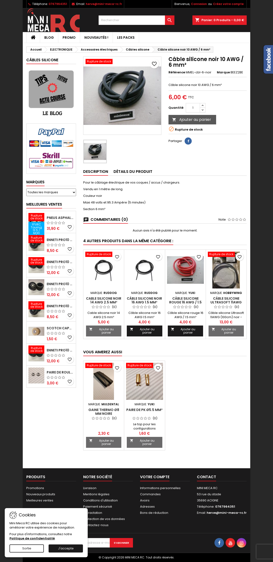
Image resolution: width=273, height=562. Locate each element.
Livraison (89, 488)
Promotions (35, 488)
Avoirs (145, 500)
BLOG (49, 37)
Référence (176, 72)
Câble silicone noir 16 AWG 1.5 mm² (144, 300)
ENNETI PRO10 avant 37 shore (60, 240)
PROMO (69, 37)
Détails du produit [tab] (133, 171)
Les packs (126, 37)
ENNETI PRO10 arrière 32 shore (60, 350)
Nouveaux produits (40, 494)
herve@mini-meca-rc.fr (104, 4)
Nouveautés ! (96, 37)
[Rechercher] (136, 20)
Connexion (199, 4)
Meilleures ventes (39, 500)
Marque (223, 72)
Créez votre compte (228, 4)
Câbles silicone (42, 60)
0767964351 (58, 4)
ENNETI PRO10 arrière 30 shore (60, 262)
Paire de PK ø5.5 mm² (144, 409)
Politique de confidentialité (32, 538)
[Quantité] (193, 108)
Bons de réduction (154, 512)
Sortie (26, 548)
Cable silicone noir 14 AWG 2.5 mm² (103, 300)
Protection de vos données (104, 519)
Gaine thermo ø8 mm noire (103, 411)
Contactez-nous (96, 525)
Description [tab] (95, 171)
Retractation (92, 512)
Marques (35, 182)
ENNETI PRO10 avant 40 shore (60, 306)
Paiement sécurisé (97, 506)
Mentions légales (96, 494)
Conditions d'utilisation (100, 500)
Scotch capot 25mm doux (60, 328)
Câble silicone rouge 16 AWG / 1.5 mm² (185, 302)
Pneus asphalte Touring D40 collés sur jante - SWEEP (60, 218)
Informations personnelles (160, 488)
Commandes (150, 494)
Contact (206, 477)
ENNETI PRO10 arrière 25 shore (60, 284)
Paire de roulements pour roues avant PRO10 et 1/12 (60, 372)
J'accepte (66, 548)
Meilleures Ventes (44, 204)
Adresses (147, 506)
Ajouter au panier (191, 119)
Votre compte (154, 477)
